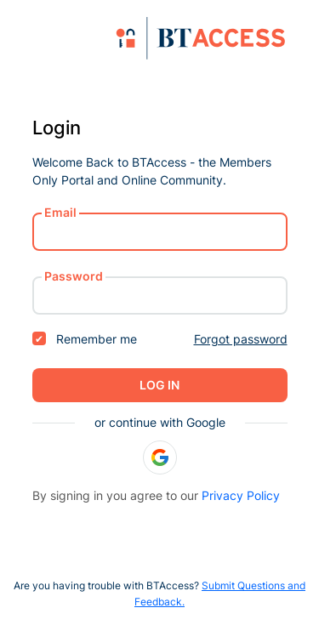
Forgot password (241, 339)
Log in (159, 385)
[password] (160, 295)
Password (73, 276)
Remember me (84, 339)
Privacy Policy (241, 495)
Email (60, 212)
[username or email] (160, 232)
